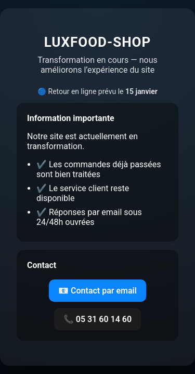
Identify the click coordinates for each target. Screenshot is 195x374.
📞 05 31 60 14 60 (97, 319)
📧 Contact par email (97, 291)
